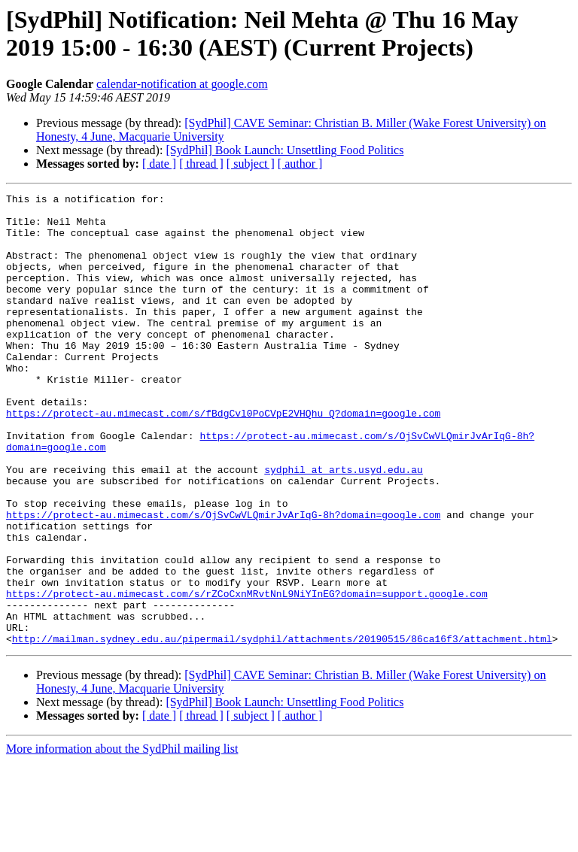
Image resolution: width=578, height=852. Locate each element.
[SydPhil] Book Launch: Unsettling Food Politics (284, 150)
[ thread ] (201, 163)
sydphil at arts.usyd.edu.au (343, 525)
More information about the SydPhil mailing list (122, 838)
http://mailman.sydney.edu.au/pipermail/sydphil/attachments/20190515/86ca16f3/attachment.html (282, 728)
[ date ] (159, 163)
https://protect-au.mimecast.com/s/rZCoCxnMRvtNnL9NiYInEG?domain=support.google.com (247, 674)
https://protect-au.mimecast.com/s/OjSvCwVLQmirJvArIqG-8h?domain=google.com (223, 580)
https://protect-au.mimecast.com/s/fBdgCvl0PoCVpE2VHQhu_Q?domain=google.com (223, 458)
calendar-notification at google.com (182, 83)
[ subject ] (251, 163)
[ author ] (300, 163)
